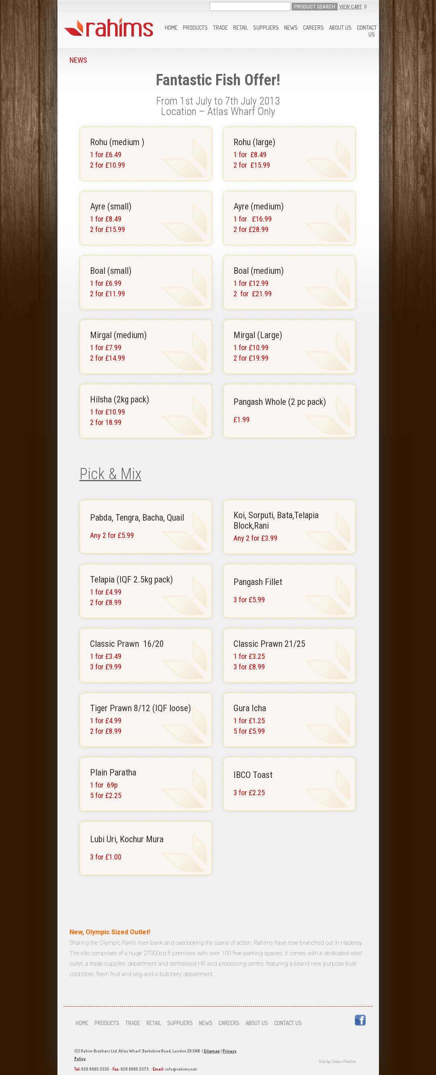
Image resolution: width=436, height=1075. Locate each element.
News (291, 27)
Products (195, 27)
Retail (240, 27)
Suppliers (266, 27)
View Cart (350, 7)
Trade (220, 27)
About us (340, 27)
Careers (313, 27)
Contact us (288, 1023)
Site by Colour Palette (337, 1061)
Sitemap (212, 1050)
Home (171, 27)
